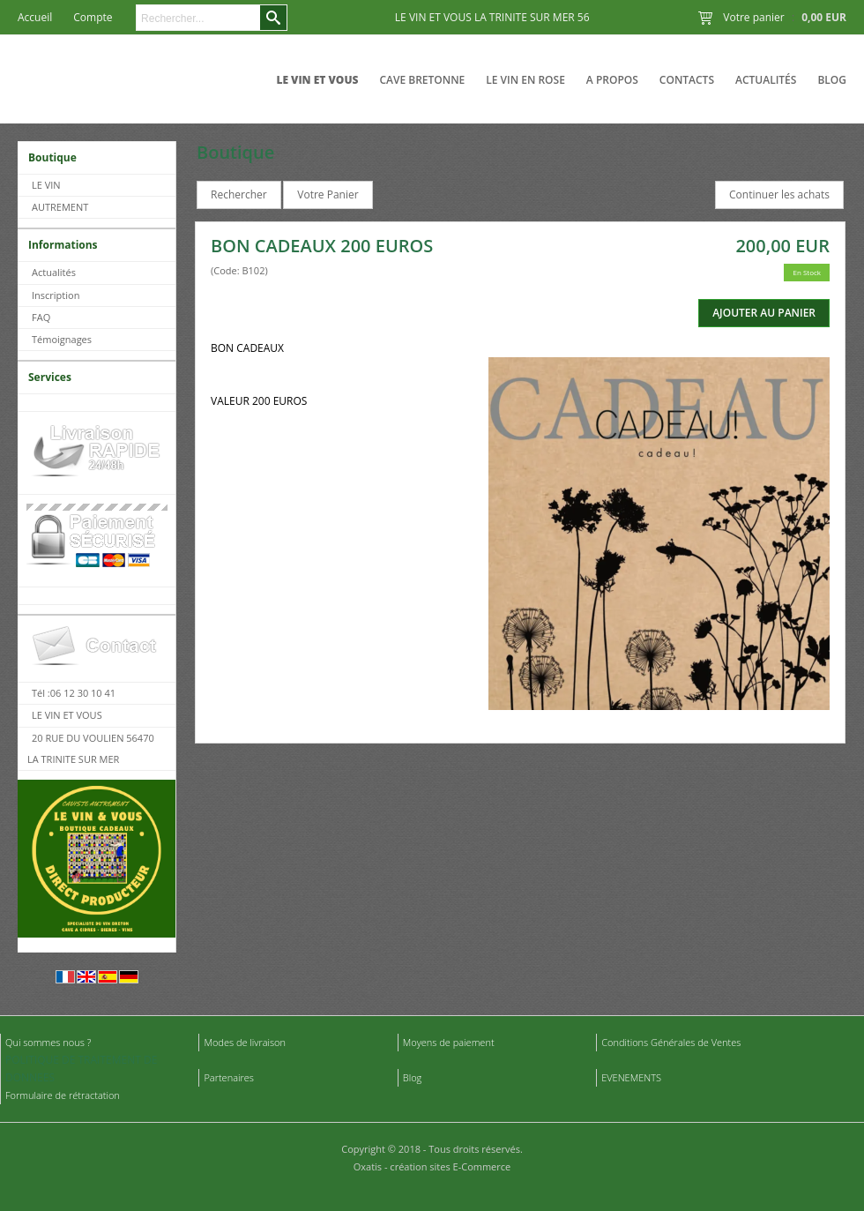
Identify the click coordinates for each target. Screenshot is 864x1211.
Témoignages (62, 339)
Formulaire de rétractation (62, 1095)
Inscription (55, 295)
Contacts (686, 79)
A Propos (612, 79)
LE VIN (46, 184)
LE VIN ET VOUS (317, 79)
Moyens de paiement (449, 1042)
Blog (831, 79)
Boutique (52, 157)
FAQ (41, 317)
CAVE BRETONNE (422, 79)
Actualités (765, 79)
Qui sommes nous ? (48, 1042)
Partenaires (229, 1077)
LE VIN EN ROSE (525, 79)
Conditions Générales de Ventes (671, 1042)
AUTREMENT (60, 206)
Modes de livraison (245, 1042)
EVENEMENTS (631, 1077)
